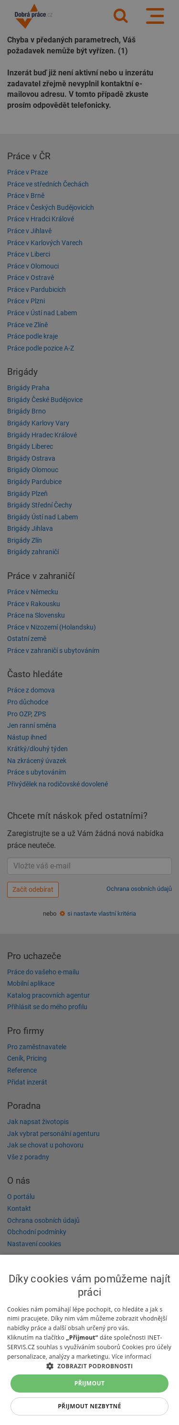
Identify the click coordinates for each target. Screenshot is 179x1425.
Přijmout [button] (89, 1383)
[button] (89, 1365)
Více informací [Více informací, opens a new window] (131, 1357)
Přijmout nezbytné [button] (89, 1406)
